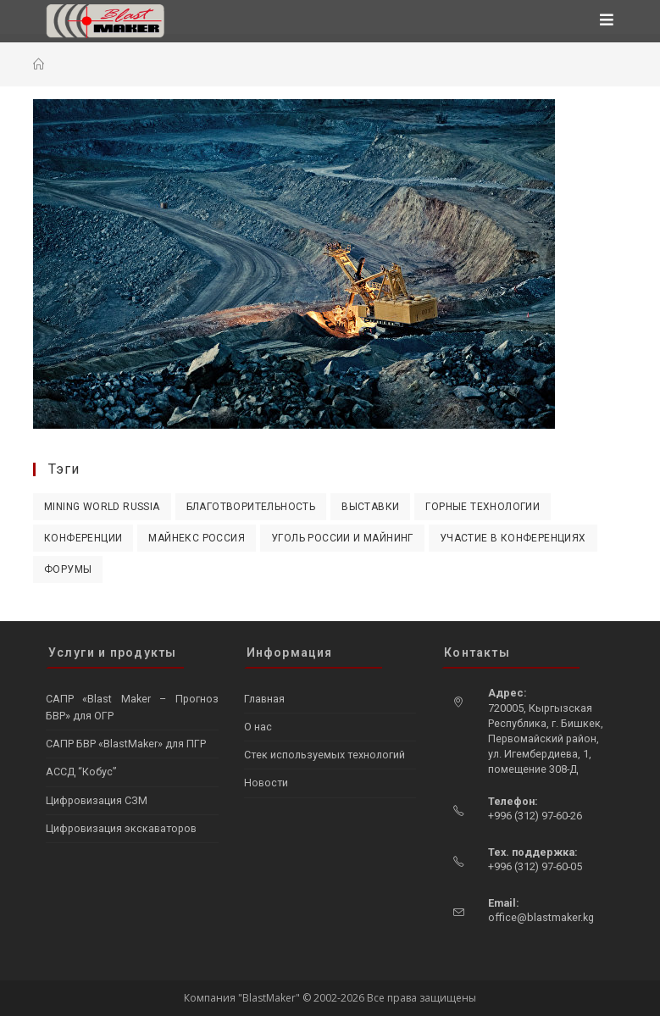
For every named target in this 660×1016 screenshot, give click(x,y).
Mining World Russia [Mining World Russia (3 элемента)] (102, 507)
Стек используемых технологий (324, 754)
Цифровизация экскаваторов (121, 828)
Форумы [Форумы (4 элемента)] (68, 569)
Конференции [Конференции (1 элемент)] (83, 538)
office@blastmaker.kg (541, 917)
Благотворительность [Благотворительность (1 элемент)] (251, 507)
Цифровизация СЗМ (96, 800)
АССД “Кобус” (81, 771)
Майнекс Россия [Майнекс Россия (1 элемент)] (196, 538)
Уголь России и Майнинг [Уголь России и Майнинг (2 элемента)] (342, 538)
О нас (258, 726)
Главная (264, 698)
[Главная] (38, 64)
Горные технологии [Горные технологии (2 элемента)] (482, 507)
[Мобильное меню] (607, 21)
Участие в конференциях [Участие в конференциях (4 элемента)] (513, 538)
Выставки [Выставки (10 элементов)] (370, 507)
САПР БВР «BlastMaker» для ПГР (126, 743)
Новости (266, 782)
